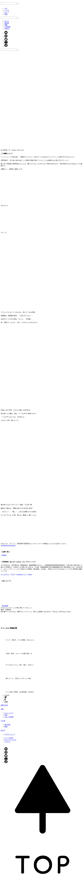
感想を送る (4, 705)
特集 (5, 14)
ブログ (13, 574)
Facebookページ (21, 574)
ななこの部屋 (8, 717)
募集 (5, 726)
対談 (5, 715)
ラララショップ (9, 734)
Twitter (30, 574)
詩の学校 (7, 724)
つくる (6, 10)
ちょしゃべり (8, 713)
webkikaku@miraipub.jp (8, 545)
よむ (5, 8)
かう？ (6, 12)
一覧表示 (4, 555)
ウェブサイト (5, 574)
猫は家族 (5, 606)
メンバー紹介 (8, 738)
